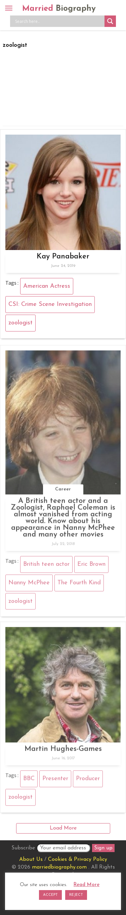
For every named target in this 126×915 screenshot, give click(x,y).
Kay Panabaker (63, 256)
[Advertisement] (63, 85)
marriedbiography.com (59, 867)
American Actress (46, 286)
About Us (31, 859)
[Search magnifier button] (110, 21)
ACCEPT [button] (50, 895)
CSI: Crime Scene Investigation (50, 304)
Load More (63, 828)
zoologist (20, 323)
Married (59, 9)
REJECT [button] (76, 895)
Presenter (55, 780)
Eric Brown (91, 566)
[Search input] (59, 21)
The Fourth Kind (79, 585)
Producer (88, 780)
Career (63, 491)
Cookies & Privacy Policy (77, 859)
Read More (86, 884)
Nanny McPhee (29, 585)
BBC (29, 780)
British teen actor (46, 566)
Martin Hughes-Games (63, 751)
